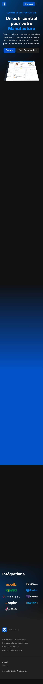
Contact (29, 4)
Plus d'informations (27, 50)
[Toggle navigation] (38, 4)
